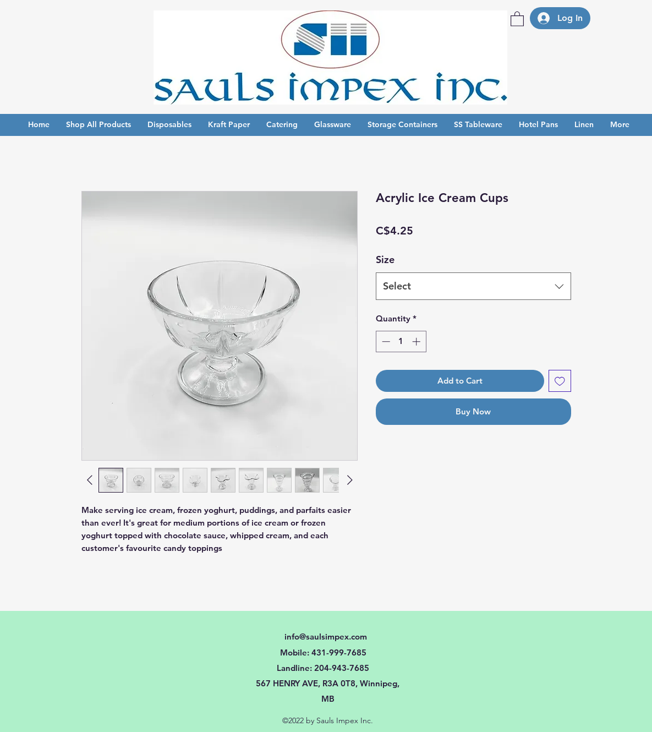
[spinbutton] (401, 341)
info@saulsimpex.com (325, 636)
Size (385, 259)
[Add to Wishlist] (560, 381)
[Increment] (417, 341)
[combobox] (473, 286)
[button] (517, 18)
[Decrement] (384, 341)
